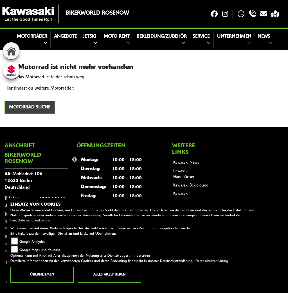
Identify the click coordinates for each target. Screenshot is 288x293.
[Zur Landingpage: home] (11, 50)
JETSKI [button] (89, 36)
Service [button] (201, 36)
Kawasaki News (186, 163)
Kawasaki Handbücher (183, 174)
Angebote (65, 36)
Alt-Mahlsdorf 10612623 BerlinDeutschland (23, 181)
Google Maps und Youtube (39, 250)
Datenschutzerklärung (34, 220)
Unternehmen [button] (234, 36)
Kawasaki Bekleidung (190, 185)
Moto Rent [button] (117, 36)
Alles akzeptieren (109, 274)
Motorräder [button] (32, 36)
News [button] (264, 36)
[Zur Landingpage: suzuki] (11, 70)
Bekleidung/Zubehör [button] (162, 36)
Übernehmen (42, 274)
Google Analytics (32, 242)
